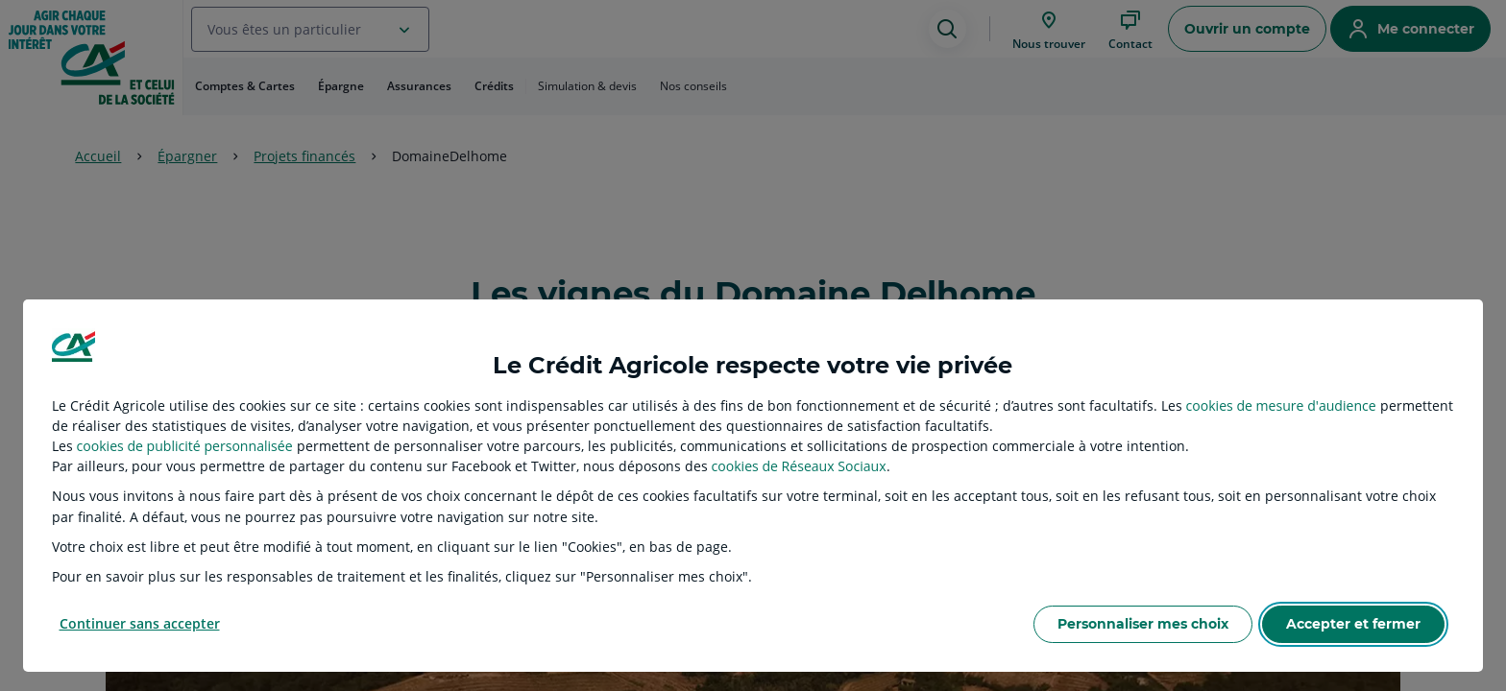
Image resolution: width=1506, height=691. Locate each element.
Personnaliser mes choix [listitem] (1142, 623)
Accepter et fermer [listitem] (1353, 623)
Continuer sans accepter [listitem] (140, 623)
